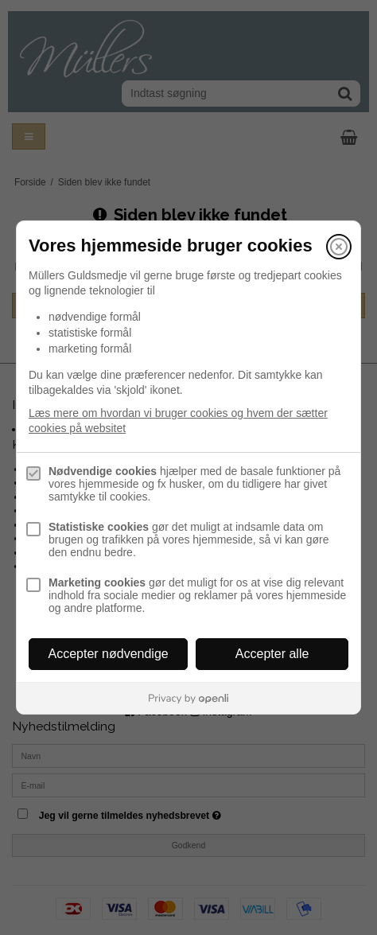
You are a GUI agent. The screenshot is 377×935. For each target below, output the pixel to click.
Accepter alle (272, 653)
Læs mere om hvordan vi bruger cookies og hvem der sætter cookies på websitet (178, 420)
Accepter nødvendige (109, 653)
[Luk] (338, 246)
